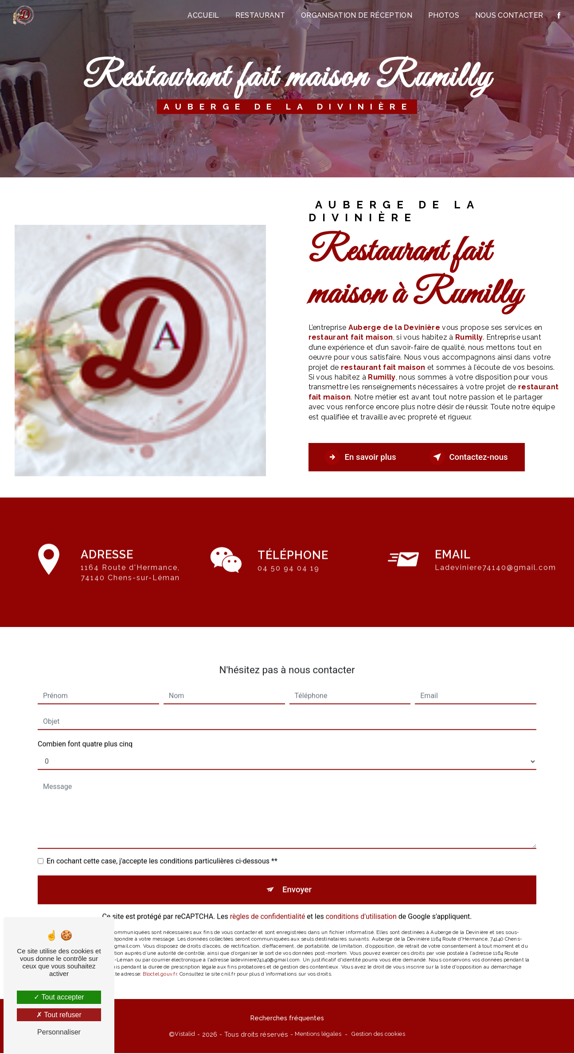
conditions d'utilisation (361, 907)
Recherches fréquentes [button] (287, 1019)
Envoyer (297, 880)
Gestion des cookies (378, 1034)
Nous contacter (509, 15)
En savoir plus (363, 457)
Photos (443, 15)
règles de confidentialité (267, 907)
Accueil (203, 15)
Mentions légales (318, 1034)
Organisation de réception (356, 15)
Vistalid (185, 1034)
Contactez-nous (475, 457)
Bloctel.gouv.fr (159, 965)
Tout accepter (59, 997)
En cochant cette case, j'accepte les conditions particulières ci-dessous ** (162, 851)
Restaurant (260, 15)
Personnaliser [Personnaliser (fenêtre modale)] (59, 1032)
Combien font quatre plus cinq (85, 734)
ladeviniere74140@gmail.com (495, 558)
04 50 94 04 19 (289, 578)
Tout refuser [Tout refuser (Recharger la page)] (59, 1015)
